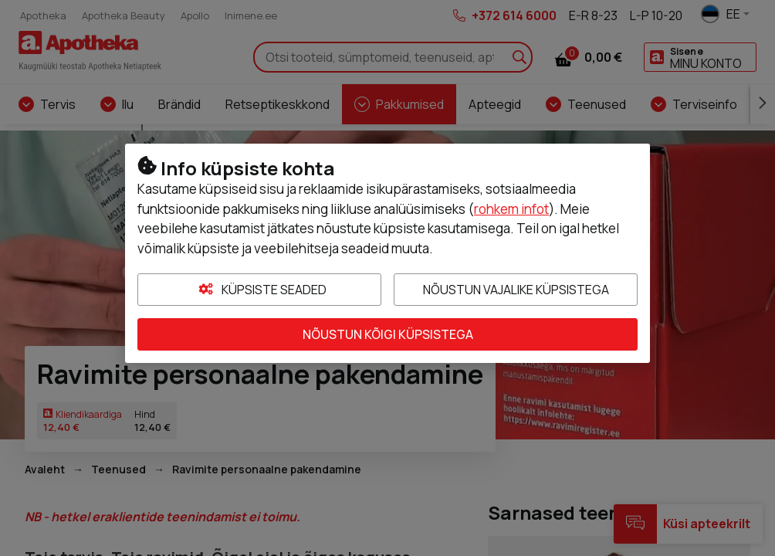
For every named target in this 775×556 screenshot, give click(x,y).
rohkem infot (511, 209)
